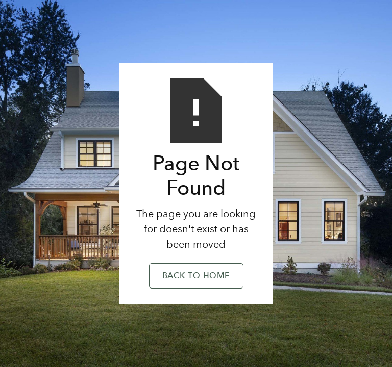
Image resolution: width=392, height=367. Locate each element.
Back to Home (196, 276)
